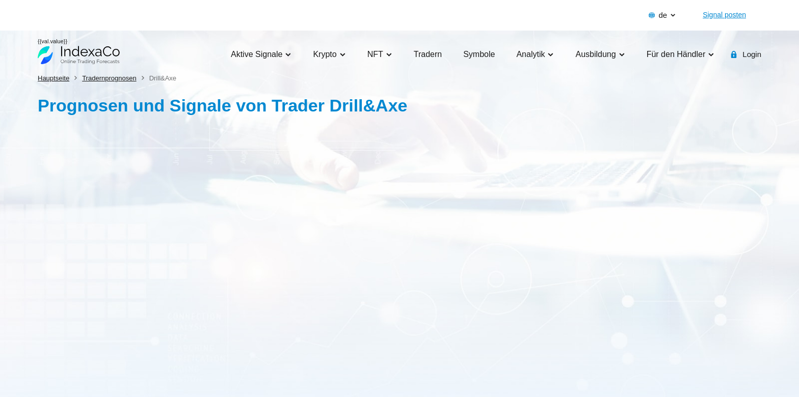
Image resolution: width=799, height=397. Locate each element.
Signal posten (724, 15)
